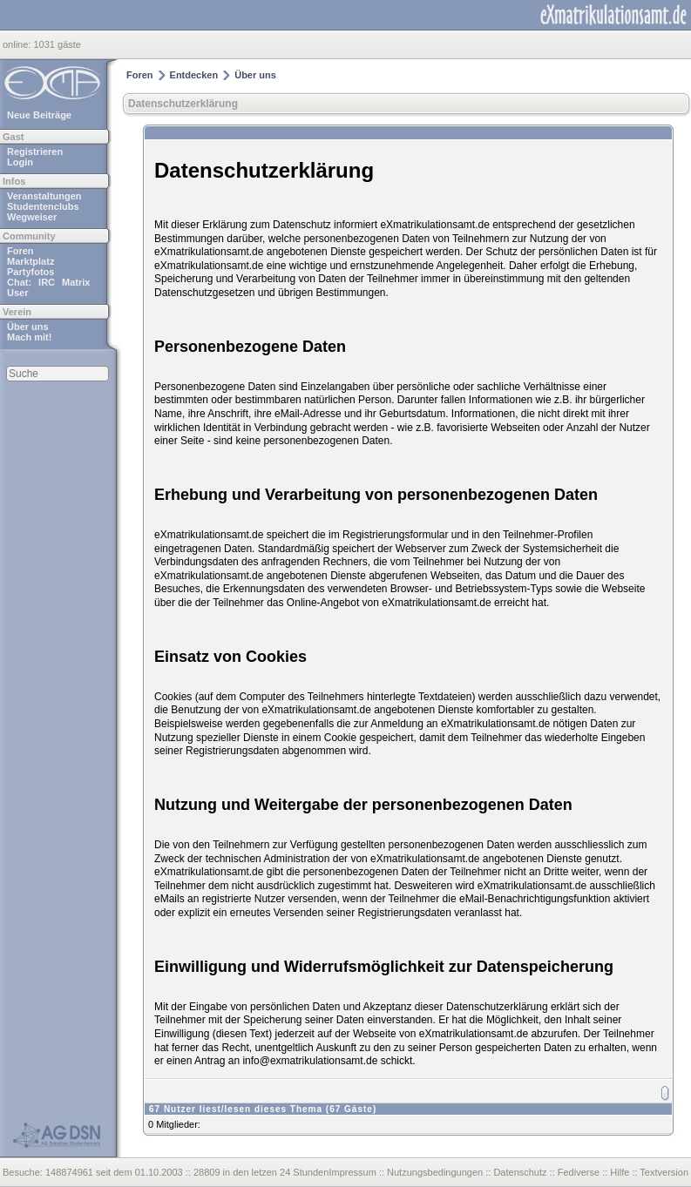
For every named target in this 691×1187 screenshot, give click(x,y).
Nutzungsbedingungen (435, 1172)
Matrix (76, 282)
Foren (20, 251)
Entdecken (194, 75)
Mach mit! (29, 337)
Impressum (352, 1172)
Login (20, 162)
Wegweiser (32, 217)
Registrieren (35, 151)
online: (18, 44)
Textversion (664, 1172)
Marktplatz (30, 261)
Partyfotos (30, 271)
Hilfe (619, 1172)
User (17, 292)
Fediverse (579, 1172)
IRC (46, 282)
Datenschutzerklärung (183, 104)
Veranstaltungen (44, 196)
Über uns (28, 326)
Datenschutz (519, 1172)
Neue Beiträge (39, 115)
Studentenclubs (43, 206)
